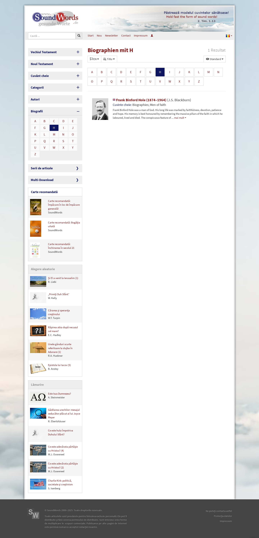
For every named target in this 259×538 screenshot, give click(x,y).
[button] (229, 35)
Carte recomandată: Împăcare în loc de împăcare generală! (55, 207)
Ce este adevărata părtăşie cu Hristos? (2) (54, 467)
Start (91, 35)
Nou (99, 35)
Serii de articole (42, 168)
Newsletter (111, 35)
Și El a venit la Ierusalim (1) (54, 281)
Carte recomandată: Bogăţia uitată (55, 229)
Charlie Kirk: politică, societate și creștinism (51, 484)
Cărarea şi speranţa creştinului (50, 314)
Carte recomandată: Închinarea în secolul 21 (52, 250)
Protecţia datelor (223, 516)
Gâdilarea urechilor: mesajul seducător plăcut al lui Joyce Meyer (55, 415)
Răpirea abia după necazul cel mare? (54, 331)
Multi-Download (42, 180)
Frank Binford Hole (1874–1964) (152, 100)
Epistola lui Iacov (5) (50, 368)
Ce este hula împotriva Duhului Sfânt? (51, 434)
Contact (126, 35)
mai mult (179, 117)
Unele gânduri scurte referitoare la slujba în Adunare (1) (51, 349)
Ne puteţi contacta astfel (219, 510)
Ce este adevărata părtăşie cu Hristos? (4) (54, 450)
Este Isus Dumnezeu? (50, 397)
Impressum (140, 35)
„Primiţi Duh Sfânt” (49, 297)
